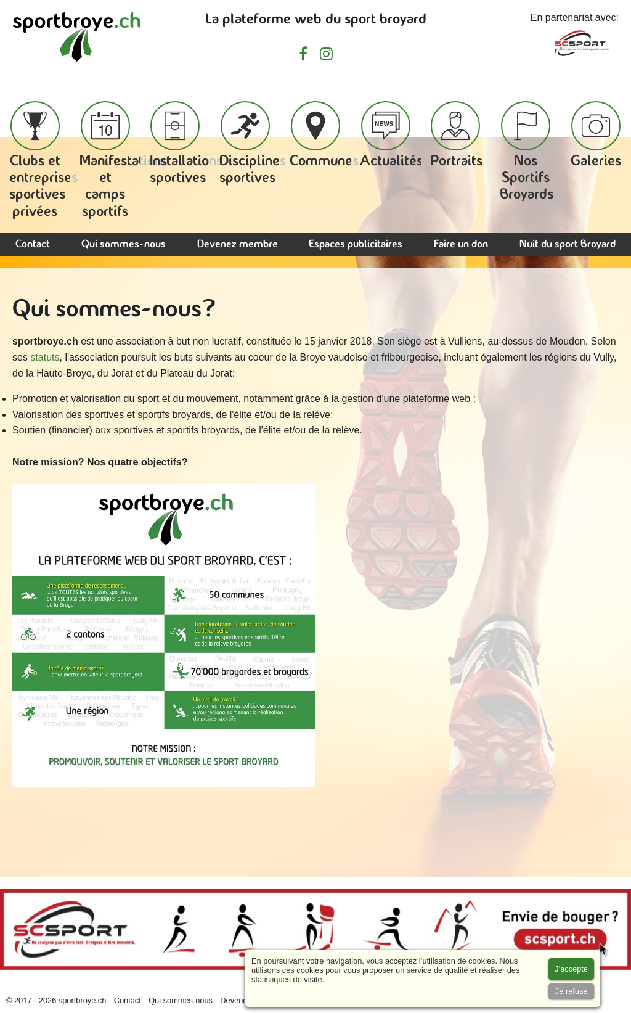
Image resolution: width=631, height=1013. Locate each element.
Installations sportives (186, 143)
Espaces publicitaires (355, 244)
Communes (324, 135)
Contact (32, 244)
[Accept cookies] (571, 969)
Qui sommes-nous (123, 244)
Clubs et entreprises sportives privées (43, 160)
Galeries (596, 135)
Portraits (456, 135)
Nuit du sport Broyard (567, 244)
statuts (44, 357)
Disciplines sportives (252, 143)
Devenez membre (237, 244)
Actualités (391, 135)
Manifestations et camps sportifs (123, 160)
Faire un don (461, 244)
